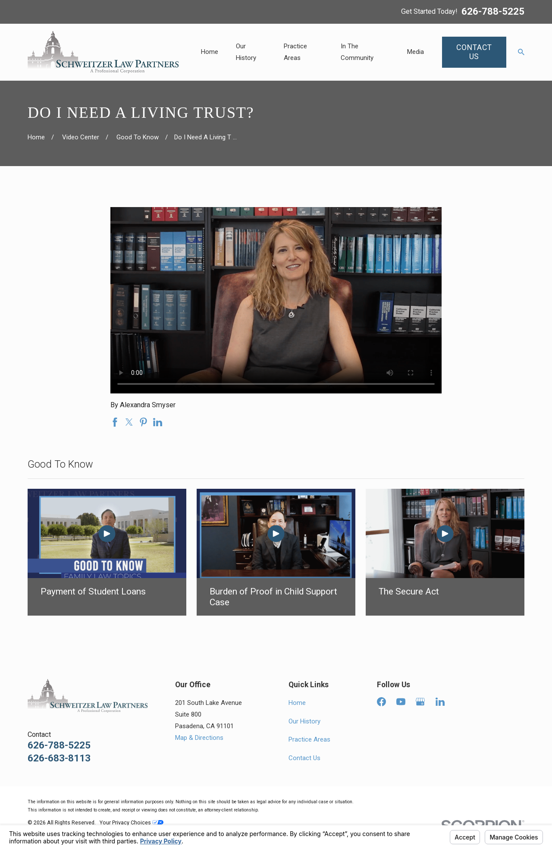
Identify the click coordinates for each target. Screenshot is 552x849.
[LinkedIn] (440, 701)
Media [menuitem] (415, 52)
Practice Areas (309, 739)
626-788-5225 (492, 11)
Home (297, 703)
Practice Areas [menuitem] (295, 52)
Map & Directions (199, 738)
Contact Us (304, 758)
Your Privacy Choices (131, 822)
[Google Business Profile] (420, 701)
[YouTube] (400, 701)
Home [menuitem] (209, 52)
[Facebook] (381, 701)
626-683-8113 (59, 758)
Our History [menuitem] (246, 52)
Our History (304, 721)
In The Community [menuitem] (357, 52)
